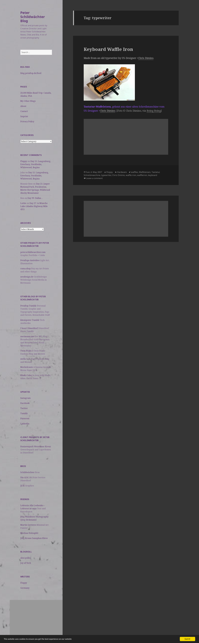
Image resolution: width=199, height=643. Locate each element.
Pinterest (24, 418)
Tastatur (155, 172)
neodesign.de (26, 276)
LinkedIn (24, 423)
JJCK (22, 485)
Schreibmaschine (92, 175)
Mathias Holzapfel (29, 533)
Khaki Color (26, 375)
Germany (24, 587)
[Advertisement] (36, 618)
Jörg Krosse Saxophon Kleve (34, 538)
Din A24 (24, 477)
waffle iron (131, 175)
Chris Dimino (145, 58)
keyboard (152, 175)
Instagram (25, 398)
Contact (24, 111)
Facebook (25, 403)
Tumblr (24, 413)
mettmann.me (27, 336)
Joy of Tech (25, 563)
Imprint (24, 116)
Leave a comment (94, 178)
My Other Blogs (28, 101)
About (23, 106)
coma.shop (25, 268)
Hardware (122, 172)
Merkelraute (26, 367)
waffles (134, 172)
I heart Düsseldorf (29, 328)
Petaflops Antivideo (29, 260)
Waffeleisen (144, 172)
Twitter (24, 408)
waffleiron (142, 175)
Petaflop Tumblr (28, 305)
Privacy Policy (27, 121)
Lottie (23, 203)
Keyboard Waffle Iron (108, 49)
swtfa (23, 358)
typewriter (106, 175)
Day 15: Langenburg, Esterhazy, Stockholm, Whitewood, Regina (35, 164)
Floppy (23, 161)
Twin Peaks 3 (26, 350)
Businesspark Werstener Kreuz (35, 446)
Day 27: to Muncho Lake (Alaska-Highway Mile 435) (34, 206)
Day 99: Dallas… (35, 198)
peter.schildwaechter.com (32, 252)
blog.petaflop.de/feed (30, 73)
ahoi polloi (25, 557)
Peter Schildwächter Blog (32, 16)
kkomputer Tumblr (29, 320)
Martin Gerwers (28, 524)
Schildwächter (27, 472)
